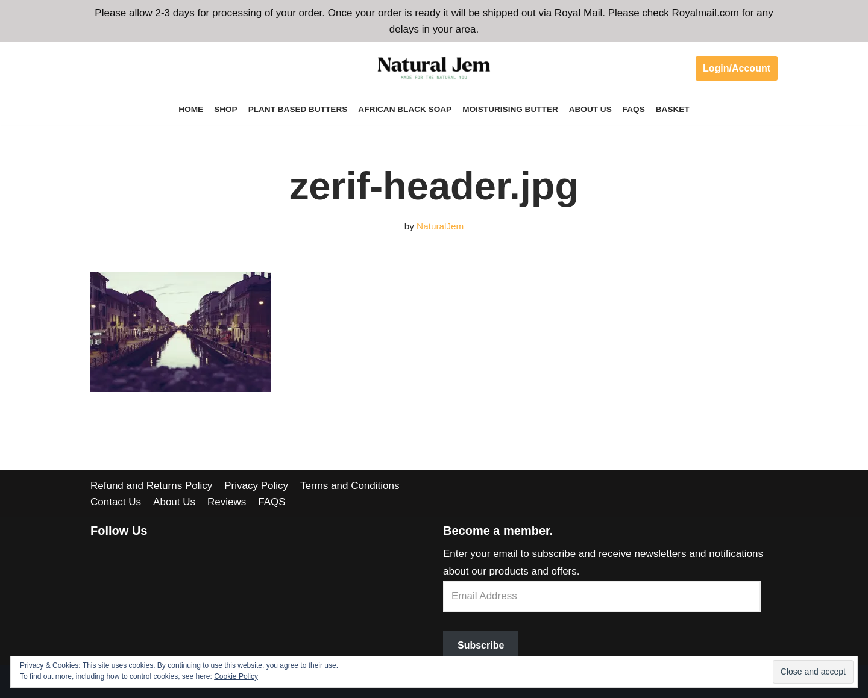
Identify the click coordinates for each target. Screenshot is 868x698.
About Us (590, 109)
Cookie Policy (236, 676)
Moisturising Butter (510, 109)
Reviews (226, 502)
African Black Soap (404, 109)
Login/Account (736, 68)
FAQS (634, 109)
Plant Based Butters (298, 109)
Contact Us (115, 502)
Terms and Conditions (349, 485)
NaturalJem (440, 226)
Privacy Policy (256, 485)
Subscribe (481, 645)
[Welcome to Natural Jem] (434, 68)
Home (190, 109)
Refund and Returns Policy (151, 485)
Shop (225, 109)
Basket (673, 109)
